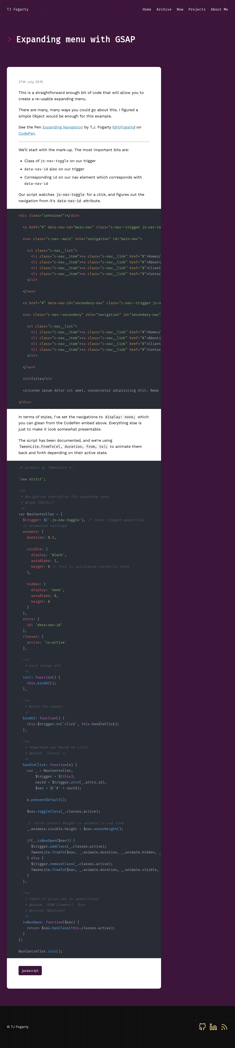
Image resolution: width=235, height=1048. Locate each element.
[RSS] (224, 1027)
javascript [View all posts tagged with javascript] (30, 971)
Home (147, 9)
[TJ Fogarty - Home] (17, 10)
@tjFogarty (124, 127)
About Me (219, 9)
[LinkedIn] (213, 1027)
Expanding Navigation (62, 127)
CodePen (27, 133)
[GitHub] (202, 1027)
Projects (197, 9)
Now (180, 9)
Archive (164, 9)
